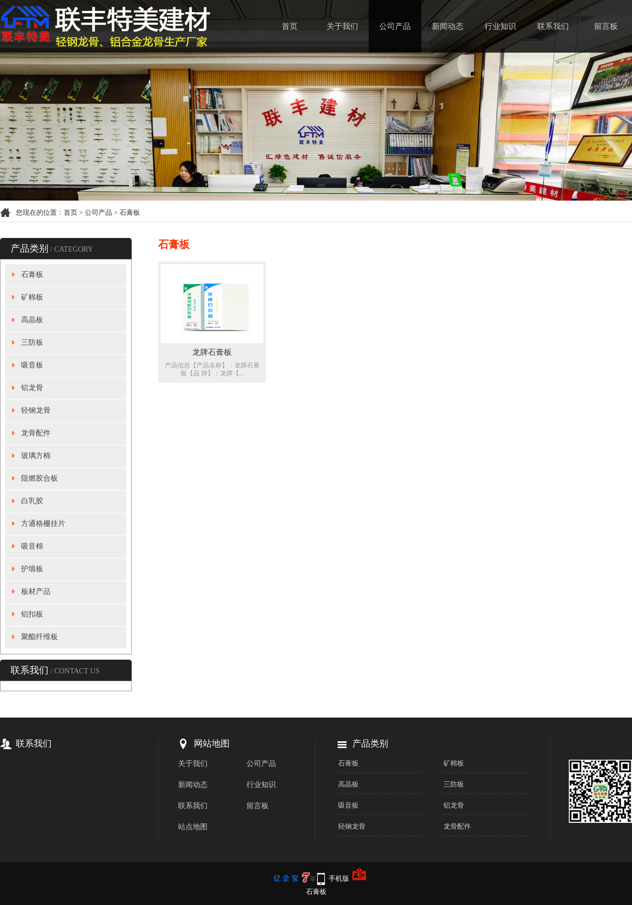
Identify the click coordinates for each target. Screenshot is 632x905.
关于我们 (342, 26)
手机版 (339, 878)
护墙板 (32, 569)
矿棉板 (32, 297)
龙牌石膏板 (212, 352)
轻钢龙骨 (36, 410)
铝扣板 (32, 614)
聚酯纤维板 (39, 637)
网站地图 (212, 744)
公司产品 (395, 26)
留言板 (606, 26)
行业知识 (500, 26)
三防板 (32, 342)
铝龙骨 (32, 388)
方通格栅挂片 (43, 524)
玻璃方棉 (36, 456)
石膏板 (130, 212)
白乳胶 (32, 501)
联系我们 (553, 26)
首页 (290, 26)
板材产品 (36, 591)
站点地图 (193, 827)
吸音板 (32, 365)
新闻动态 (447, 26)
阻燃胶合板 (39, 478)
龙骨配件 (36, 433)
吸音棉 (32, 546)
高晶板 (32, 320)
